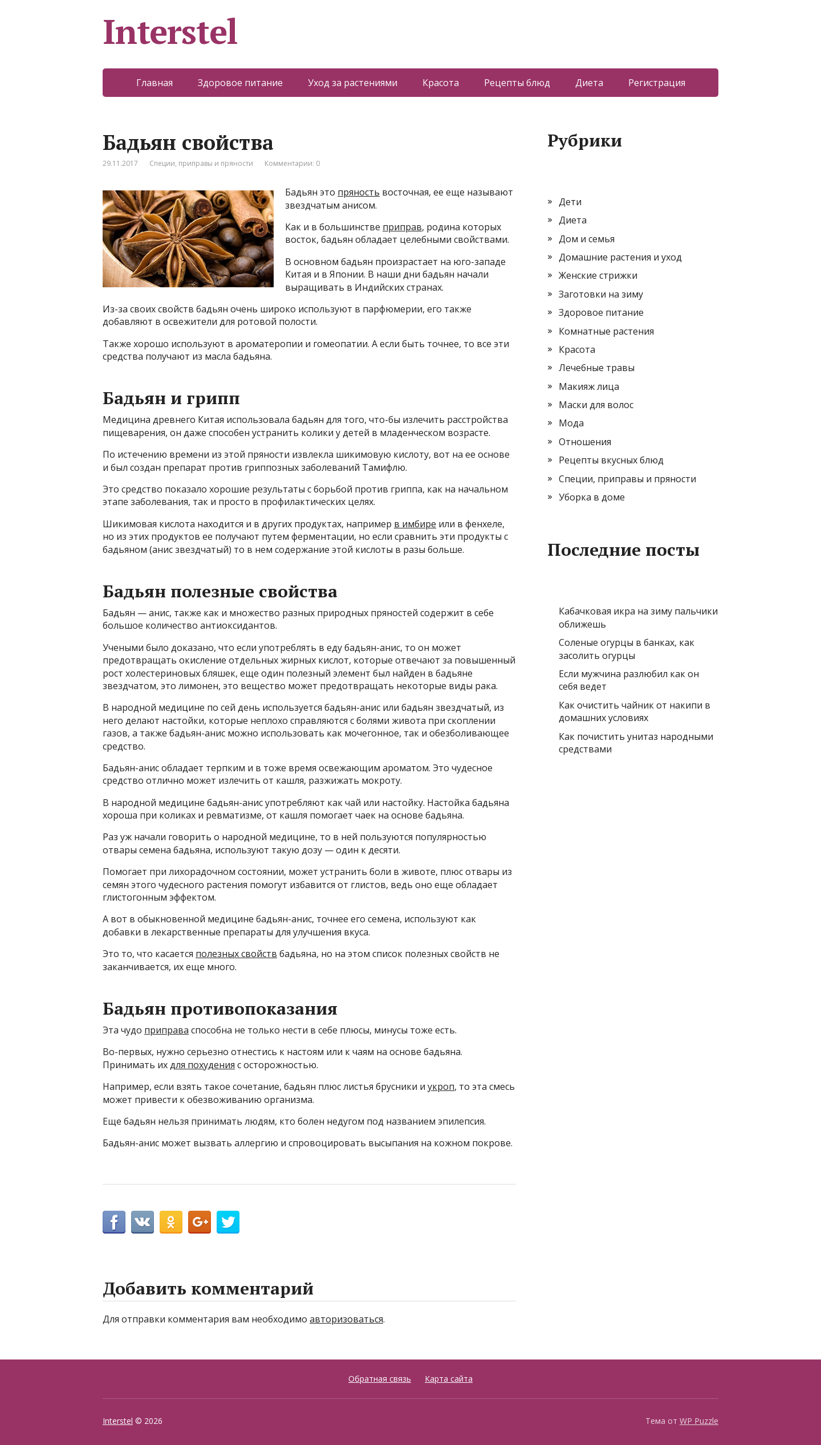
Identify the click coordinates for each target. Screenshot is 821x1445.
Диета (589, 82)
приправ (402, 227)
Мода (571, 423)
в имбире (415, 524)
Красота (440, 82)
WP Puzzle (699, 1420)
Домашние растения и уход (620, 257)
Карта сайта (449, 1378)
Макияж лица (589, 386)
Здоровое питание (240, 82)
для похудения (202, 1065)
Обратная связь (379, 1378)
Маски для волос (596, 404)
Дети (570, 202)
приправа (166, 1030)
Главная (154, 82)
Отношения (585, 441)
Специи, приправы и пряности (201, 163)
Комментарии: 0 (292, 163)
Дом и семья (587, 239)
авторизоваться (346, 1319)
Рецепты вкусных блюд (611, 460)
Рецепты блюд (517, 82)
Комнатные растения (606, 331)
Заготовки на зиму (601, 294)
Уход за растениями (352, 82)
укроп (441, 1086)
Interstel (170, 31)
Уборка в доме (592, 497)
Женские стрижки (598, 275)
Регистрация (656, 82)
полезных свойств (236, 953)
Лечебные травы (597, 367)
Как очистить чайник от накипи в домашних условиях (634, 711)
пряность (359, 192)
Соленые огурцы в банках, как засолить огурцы (626, 648)
